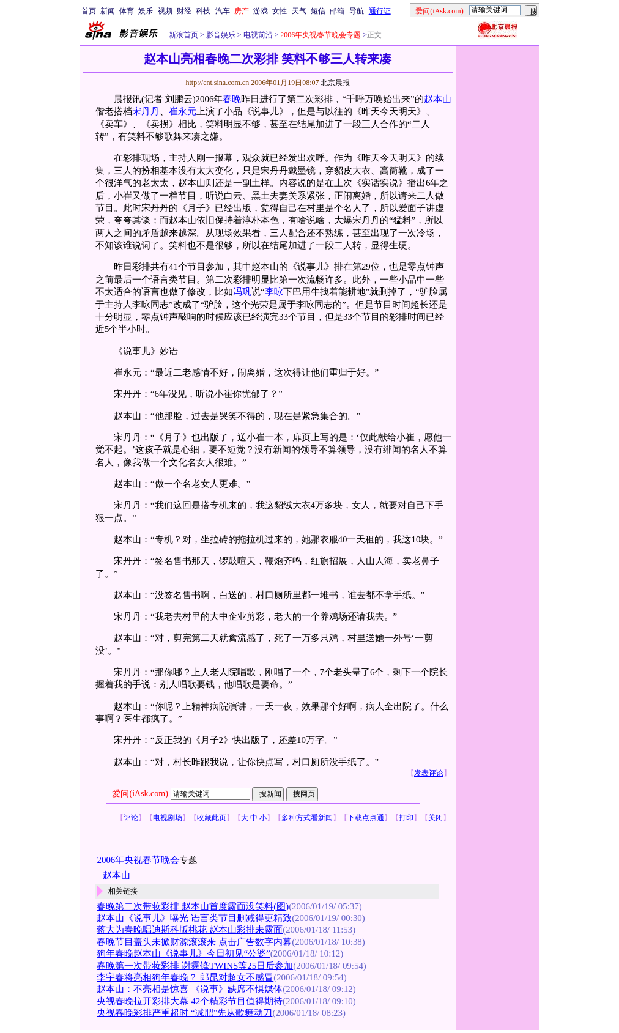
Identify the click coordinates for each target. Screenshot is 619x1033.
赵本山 (437, 99)
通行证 (380, 11)
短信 (318, 11)
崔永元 (182, 111)
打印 (406, 817)
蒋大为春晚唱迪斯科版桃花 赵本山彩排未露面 (190, 930)
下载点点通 (365, 817)
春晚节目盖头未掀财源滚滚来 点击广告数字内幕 (194, 942)
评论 (131, 817)
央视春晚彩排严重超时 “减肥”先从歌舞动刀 (184, 1013)
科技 (203, 11)
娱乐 (145, 11)
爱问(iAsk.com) (140, 793)
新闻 (107, 11)
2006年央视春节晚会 (138, 860)
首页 (88, 11)
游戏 (260, 11)
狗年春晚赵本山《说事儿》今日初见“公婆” (183, 953)
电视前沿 (257, 35)
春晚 (232, 99)
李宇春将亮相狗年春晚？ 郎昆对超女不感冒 (185, 977)
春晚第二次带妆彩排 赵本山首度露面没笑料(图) (193, 906)
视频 (165, 11)
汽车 (222, 11)
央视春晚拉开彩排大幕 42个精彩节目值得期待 (190, 1001)
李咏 (274, 292)
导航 (356, 11)
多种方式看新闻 (307, 817)
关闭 (435, 817)
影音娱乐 (220, 35)
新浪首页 (183, 35)
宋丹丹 (146, 111)
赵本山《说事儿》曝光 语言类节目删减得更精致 (194, 918)
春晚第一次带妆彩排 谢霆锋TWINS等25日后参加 (195, 966)
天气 (299, 11)
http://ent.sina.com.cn (218, 82)
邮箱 (337, 11)
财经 (184, 11)
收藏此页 (211, 817)
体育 (126, 11)
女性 (279, 11)
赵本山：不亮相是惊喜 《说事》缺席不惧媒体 (190, 989)
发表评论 (428, 773)
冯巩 (242, 292)
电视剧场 (167, 817)
